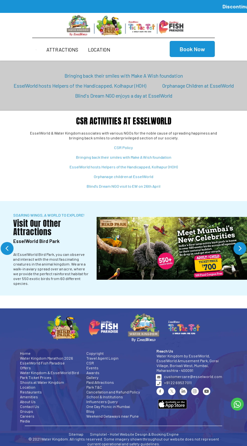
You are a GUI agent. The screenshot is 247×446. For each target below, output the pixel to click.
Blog (90, 411)
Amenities (29, 396)
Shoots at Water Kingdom (42, 382)
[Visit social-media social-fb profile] (160, 391)
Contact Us (29, 406)
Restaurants (31, 392)
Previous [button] (7, 248)
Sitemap (76, 434)
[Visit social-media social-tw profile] (172, 391)
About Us (28, 401)
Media (25, 421)
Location (99, 49)
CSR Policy (123, 149)
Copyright (95, 353)
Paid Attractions (100, 382)
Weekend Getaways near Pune (112, 416)
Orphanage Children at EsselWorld (198, 85)
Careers (27, 416)
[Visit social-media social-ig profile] (195, 391)
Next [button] (239, 248)
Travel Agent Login (102, 358)
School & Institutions (104, 396)
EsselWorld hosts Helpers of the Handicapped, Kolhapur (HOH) (80, 85)
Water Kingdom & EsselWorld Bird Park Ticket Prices (49, 375)
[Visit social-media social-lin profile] (183, 391)
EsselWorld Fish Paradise (42, 363)
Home (25, 353)
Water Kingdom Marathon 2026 (46, 358)
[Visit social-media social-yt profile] (206, 391)
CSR (90, 363)
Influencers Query (102, 401)
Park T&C (94, 387)
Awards (93, 372)
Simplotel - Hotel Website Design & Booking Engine (134, 434)
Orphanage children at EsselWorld (123, 178)
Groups (26, 411)
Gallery (92, 377)
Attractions (62, 49)
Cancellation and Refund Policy (113, 392)
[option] (123, 248)
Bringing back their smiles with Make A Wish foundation (123, 76)
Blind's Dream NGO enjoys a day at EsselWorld (123, 95)
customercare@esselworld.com (193, 376)
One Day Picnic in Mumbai (108, 406)
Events (92, 367)
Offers (25, 367)
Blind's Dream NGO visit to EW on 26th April (123, 187)
